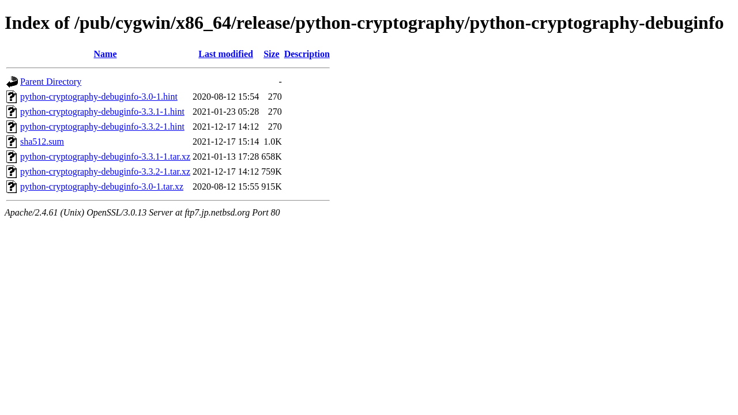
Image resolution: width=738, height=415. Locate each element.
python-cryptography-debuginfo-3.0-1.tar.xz (101, 186)
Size (271, 54)
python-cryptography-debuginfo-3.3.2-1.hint (102, 126)
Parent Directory (50, 81)
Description (307, 54)
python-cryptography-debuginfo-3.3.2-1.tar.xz (105, 171)
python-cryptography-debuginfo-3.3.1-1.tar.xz (105, 156)
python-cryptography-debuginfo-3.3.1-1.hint (102, 111)
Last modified (225, 54)
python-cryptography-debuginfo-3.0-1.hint (99, 96)
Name (105, 54)
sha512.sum (42, 141)
